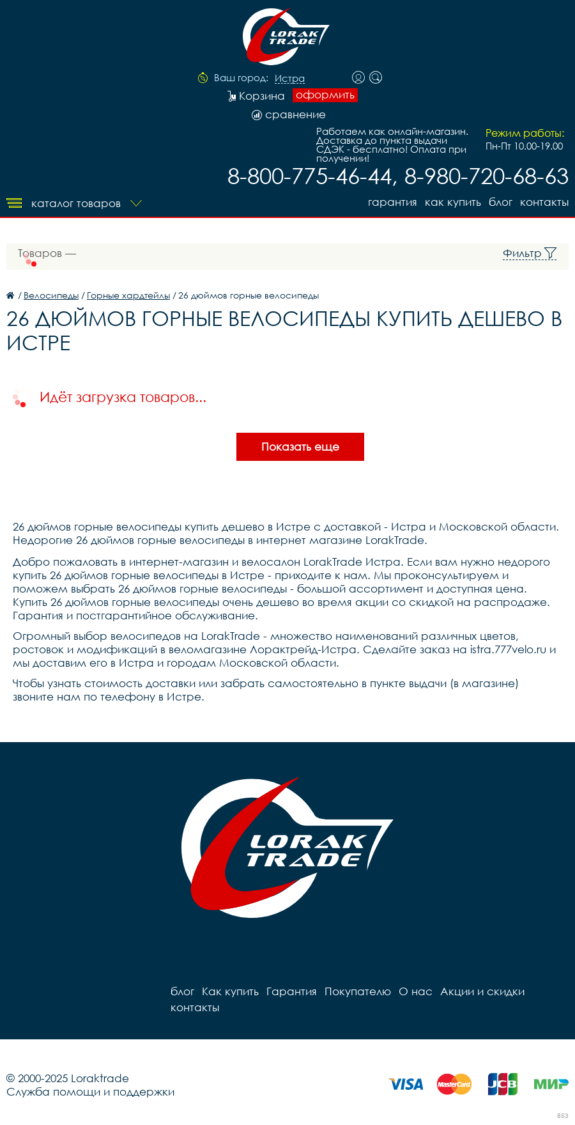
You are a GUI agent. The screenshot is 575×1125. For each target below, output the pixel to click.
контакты (544, 201)
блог (500, 201)
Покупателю (358, 991)
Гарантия (392, 201)
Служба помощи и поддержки (90, 1091)
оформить (325, 94)
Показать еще (300, 446)
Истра (290, 79)
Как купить (453, 201)
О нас (416, 991)
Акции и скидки (482, 991)
